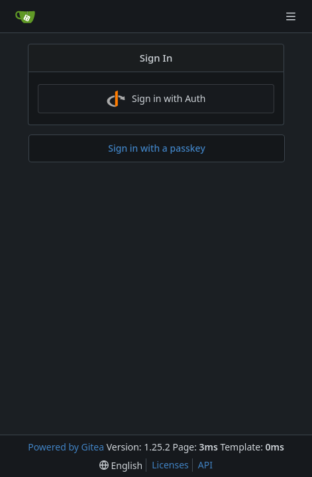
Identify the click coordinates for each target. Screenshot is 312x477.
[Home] (25, 16)
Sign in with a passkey (156, 148)
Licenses (170, 464)
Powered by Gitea (66, 447)
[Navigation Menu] (292, 16)
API (205, 464)
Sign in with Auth (156, 98)
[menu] (120, 465)
